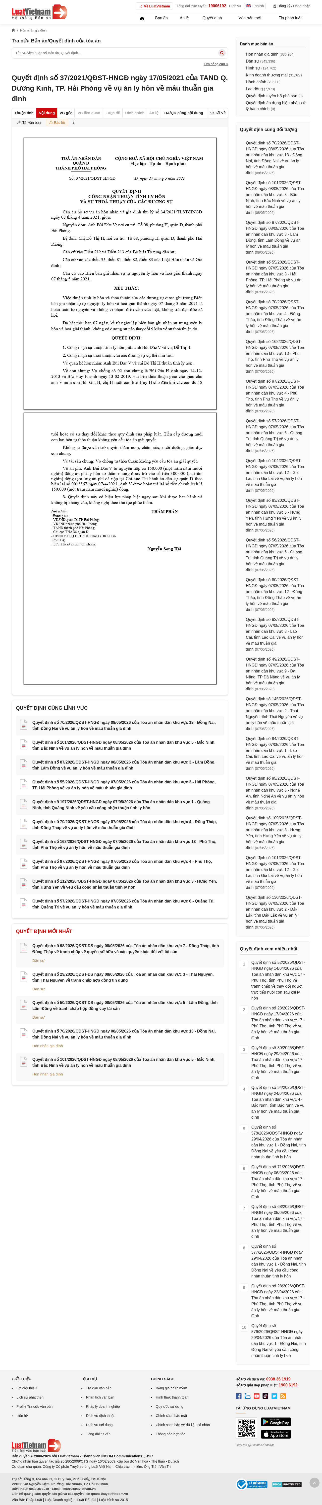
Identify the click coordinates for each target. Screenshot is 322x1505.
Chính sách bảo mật (171, 1416)
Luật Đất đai (86, 1500)
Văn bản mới (250, 18)
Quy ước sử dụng (169, 1406)
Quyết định (212, 18)
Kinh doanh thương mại (267, 75)
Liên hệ (22, 1416)
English (255, 6)
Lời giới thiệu (26, 1388)
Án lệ (184, 18)
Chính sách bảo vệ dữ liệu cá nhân (183, 1425)
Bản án (161, 18)
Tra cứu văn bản (98, 1388)
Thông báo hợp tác (170, 1434)
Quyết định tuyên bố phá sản (271, 96)
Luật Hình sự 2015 (113, 1500)
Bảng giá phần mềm (171, 1388)
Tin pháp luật (290, 18)
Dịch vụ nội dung (99, 1425)
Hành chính (256, 82)
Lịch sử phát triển (30, 1397)
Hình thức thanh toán (172, 1397)
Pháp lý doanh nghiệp (103, 1406)
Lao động (254, 89)
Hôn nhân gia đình (47, 1046)
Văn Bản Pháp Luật (27, 1500)
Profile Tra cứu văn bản (34, 1406)
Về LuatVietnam (154, 6)
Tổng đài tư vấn (98, 1434)
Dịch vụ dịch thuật (100, 1416)
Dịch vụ (235, 6)
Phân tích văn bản (100, 1397)
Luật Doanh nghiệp (59, 1500)
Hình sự (253, 68)
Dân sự (38, 960)
